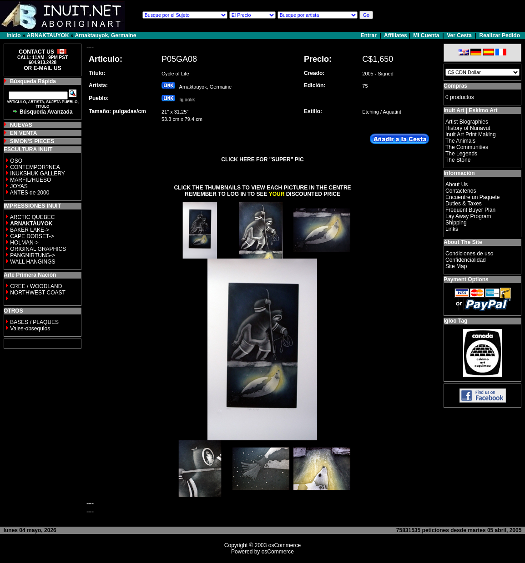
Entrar (370, 35)
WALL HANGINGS (32, 262)
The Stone (457, 160)
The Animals (460, 141)
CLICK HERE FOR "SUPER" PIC (262, 159)
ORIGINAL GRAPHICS (38, 249)
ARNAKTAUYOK (48, 35)
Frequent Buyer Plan (470, 210)
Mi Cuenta (426, 35)
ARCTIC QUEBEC (32, 217)
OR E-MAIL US (42, 68)
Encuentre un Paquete (472, 197)
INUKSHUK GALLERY (37, 173)
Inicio (13, 35)
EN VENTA (23, 133)
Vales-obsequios (30, 328)
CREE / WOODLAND (35, 286)
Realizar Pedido (500, 35)
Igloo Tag (455, 321)
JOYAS (18, 186)
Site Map (456, 266)
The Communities (466, 147)
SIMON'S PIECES (32, 141)
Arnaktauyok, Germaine (105, 35)
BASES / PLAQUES (34, 322)
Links (451, 229)
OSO (16, 161)
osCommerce (284, 545)
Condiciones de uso (469, 253)
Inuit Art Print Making (470, 134)
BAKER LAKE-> (29, 230)
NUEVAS (21, 125)
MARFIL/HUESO (30, 180)
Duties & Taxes (463, 203)
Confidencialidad (465, 260)
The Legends (461, 153)
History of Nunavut (467, 128)
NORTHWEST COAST (37, 292)
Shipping (456, 222)
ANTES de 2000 (30, 192)
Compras (455, 86)
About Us (456, 184)
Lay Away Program (468, 216)
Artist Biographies (466, 122)
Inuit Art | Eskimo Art (470, 110)
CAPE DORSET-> (32, 236)
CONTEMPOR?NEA (35, 167)
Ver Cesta (459, 35)
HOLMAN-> (24, 242)
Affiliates (395, 35)
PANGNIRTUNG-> (32, 255)
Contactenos (460, 191)
